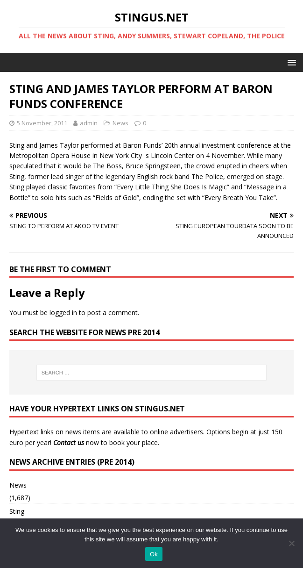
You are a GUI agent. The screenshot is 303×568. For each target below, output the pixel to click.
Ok (154, 554)
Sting (16, 511)
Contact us (68, 442)
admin (89, 123)
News (120, 123)
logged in (63, 312)
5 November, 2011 (42, 123)
